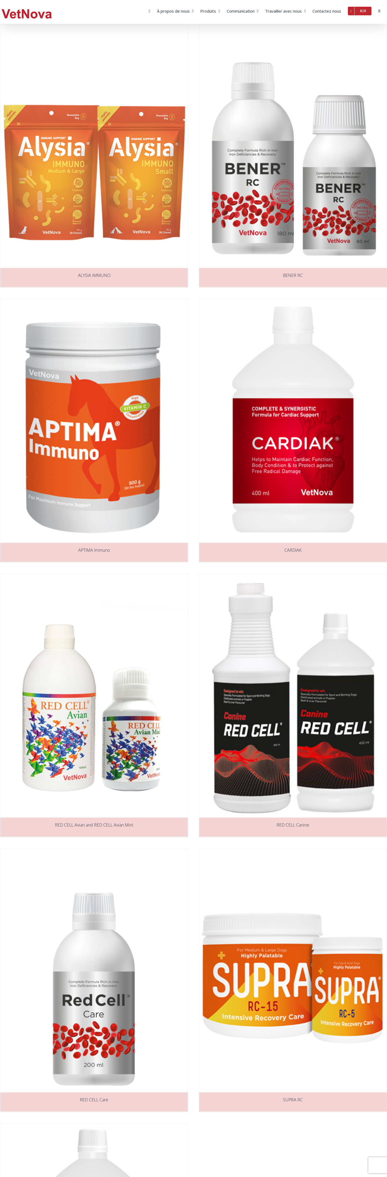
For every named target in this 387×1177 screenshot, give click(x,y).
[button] (379, 10)
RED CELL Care (94, 1100)
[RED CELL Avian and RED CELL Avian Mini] (94, 695)
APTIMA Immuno (94, 550)
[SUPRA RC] (293, 970)
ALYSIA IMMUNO (94, 275)
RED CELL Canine (293, 825)
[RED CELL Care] (94, 970)
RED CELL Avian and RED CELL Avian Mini (94, 825)
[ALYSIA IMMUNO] (94, 146)
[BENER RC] (293, 146)
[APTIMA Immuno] (94, 421)
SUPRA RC (293, 1100)
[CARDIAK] (293, 421)
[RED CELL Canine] (293, 695)
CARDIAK (293, 550)
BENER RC (293, 275)
